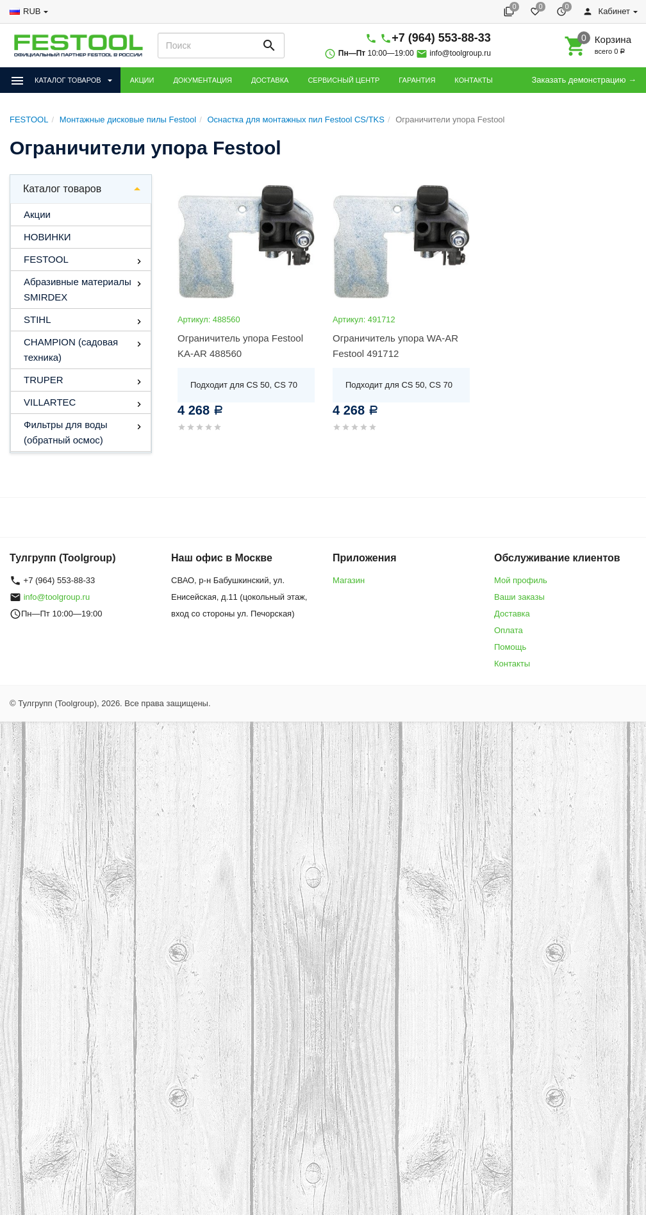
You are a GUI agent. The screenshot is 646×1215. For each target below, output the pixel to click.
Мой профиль (520, 580)
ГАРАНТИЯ (417, 80)
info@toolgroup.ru (460, 53)
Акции (37, 214)
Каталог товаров (62, 188)
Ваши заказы (519, 597)
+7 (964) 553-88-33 (441, 37)
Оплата (508, 630)
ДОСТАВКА (269, 80)
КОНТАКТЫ (473, 80)
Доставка (512, 613)
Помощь (510, 647)
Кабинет (606, 11)
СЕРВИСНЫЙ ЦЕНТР (343, 80)
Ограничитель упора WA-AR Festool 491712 (395, 346)
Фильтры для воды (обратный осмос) (65, 432)
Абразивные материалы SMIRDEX (77, 289)
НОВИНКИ (47, 236)
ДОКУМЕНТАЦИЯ (202, 80)
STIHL (37, 319)
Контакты (512, 663)
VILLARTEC (50, 402)
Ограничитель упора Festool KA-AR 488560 (240, 346)
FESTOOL (46, 259)
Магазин (349, 580)
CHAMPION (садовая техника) (71, 349)
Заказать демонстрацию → (583, 80)
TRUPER (43, 379)
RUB (31, 11)
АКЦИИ (142, 80)
